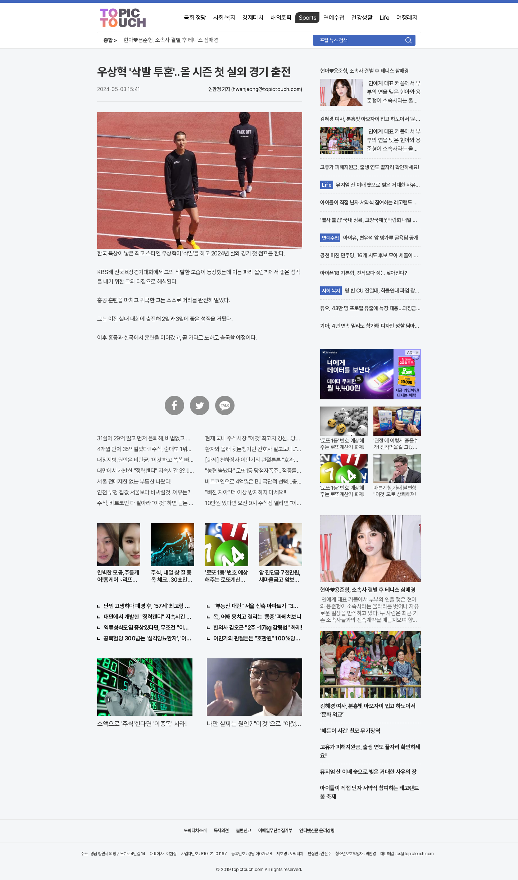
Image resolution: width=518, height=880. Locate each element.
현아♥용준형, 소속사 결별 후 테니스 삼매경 (170, 40)
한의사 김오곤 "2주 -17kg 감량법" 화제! (257, 627)
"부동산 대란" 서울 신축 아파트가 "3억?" (257, 606)
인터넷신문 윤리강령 (316, 830)
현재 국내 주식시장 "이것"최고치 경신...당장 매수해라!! (253, 438)
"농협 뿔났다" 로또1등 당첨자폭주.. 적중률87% (253, 470)
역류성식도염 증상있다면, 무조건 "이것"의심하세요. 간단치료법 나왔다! (148, 627)
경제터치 (252, 17)
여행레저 (406, 17)
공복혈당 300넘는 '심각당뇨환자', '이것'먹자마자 (148, 638)
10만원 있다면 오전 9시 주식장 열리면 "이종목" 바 (253, 503)
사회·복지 (224, 17)
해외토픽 (281, 17)
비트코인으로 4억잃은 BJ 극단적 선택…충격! (253, 481)
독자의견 (221, 830)
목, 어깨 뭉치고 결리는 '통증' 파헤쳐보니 (257, 616)
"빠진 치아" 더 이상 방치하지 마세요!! (245, 492)
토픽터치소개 (195, 830)
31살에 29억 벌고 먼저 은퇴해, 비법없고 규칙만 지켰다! (145, 438)
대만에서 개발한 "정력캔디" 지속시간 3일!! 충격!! (145, 470)
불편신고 (243, 830)
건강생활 (361, 17)
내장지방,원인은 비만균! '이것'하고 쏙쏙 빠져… (145, 460)
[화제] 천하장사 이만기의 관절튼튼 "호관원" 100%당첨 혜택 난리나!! (253, 460)
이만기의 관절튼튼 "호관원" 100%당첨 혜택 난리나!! (257, 638)
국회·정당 (195, 17)
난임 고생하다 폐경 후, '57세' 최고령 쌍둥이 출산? (148, 606)
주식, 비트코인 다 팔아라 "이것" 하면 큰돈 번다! (145, 503)
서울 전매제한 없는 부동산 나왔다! (134, 481)
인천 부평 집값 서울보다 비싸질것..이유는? (143, 492)
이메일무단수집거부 (275, 830)
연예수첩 (333, 17)
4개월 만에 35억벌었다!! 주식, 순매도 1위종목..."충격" (145, 449)
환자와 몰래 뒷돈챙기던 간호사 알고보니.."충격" (253, 449)
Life (384, 17)
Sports (307, 17)
